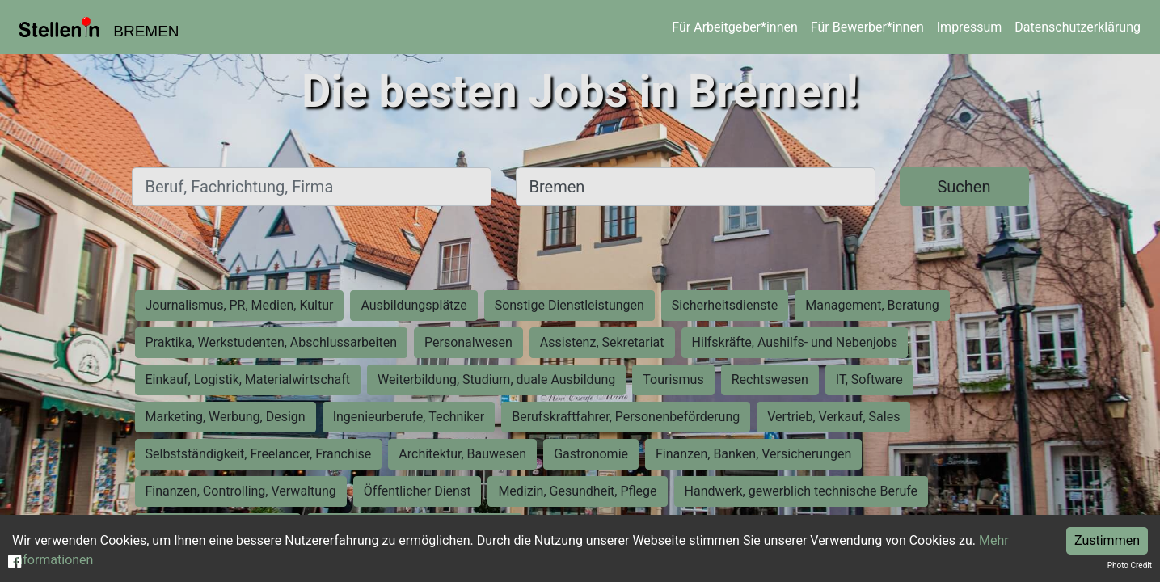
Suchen (963, 186)
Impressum (969, 27)
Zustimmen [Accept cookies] (1107, 540)
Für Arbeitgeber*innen (734, 27)
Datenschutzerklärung (1077, 27)
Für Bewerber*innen (867, 27)
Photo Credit (1129, 565)
